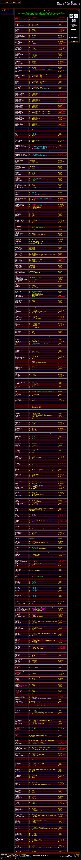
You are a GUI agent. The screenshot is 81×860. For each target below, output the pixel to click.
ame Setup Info (4, 11)
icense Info (4, 12)
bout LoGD (4, 10)
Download (60, 24)
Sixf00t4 (33, 46)
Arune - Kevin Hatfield (36, 24)
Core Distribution (61, 30)
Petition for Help (77, 7)
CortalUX (33, 37)
